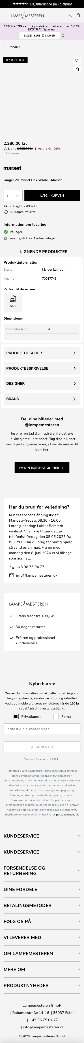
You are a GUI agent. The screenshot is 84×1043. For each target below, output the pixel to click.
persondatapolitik (67, 814)
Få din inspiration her (39, 467)
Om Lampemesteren (28, 953)
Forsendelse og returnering (24, 870)
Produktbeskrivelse (27, 368)
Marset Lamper (53, 269)
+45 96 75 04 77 (30, 566)
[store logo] (30, 15)
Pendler (14, 47)
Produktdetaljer (24, 352)
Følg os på (17, 921)
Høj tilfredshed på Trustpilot (51, 4)
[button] (77, 60)
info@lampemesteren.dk (36, 575)
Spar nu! (49, 29)
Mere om (14, 969)
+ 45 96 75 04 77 (43, 1019)
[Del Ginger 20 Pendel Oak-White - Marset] (77, 69)
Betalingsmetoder (28, 905)
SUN (39, 35)
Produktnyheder (26, 985)
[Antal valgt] (13, 195)
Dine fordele (20, 889)
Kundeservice (21, 836)
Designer (15, 383)
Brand (12, 398)
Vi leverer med (22, 937)
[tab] (42, 836)
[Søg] (70, 15)
